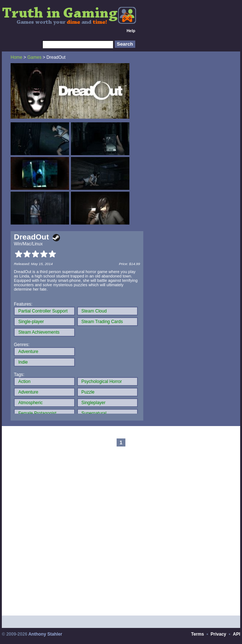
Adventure (28, 351)
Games (34, 57)
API (236, 634)
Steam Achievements (39, 332)
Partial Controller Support (43, 311)
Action (24, 381)
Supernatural (94, 413)
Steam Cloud (94, 311)
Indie (23, 362)
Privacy (218, 634)
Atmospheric (30, 402)
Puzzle (88, 392)
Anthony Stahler (45, 634)
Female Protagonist (37, 413)
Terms (197, 634)
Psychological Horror (102, 381)
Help (130, 30)
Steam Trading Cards (102, 321)
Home (16, 57)
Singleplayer (94, 402)
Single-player (31, 321)
